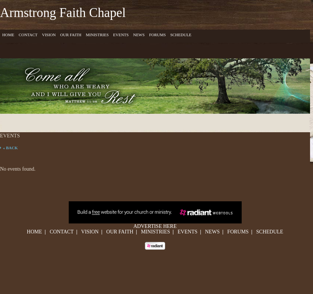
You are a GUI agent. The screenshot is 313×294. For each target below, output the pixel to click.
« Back (10, 148)
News (138, 35)
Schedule (180, 35)
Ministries (97, 35)
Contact (27, 35)
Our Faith (71, 35)
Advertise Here (155, 226)
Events (121, 35)
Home (8, 35)
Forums (157, 35)
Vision (48, 35)
